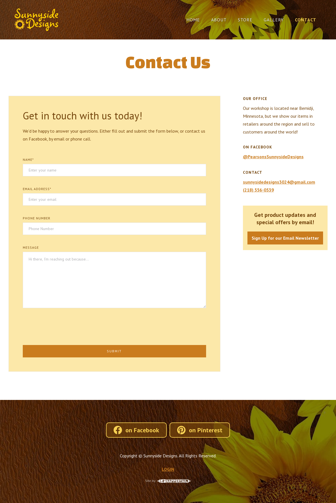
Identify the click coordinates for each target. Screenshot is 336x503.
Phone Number (36, 218)
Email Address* (37, 189)
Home (193, 20)
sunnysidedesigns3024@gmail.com (279, 182)
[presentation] (65, 326)
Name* (28, 159)
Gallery (274, 20)
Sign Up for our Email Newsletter (285, 238)
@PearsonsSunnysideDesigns (273, 156)
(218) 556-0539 (258, 190)
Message (31, 247)
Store (245, 20)
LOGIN (168, 469)
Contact (305, 20)
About (219, 20)
